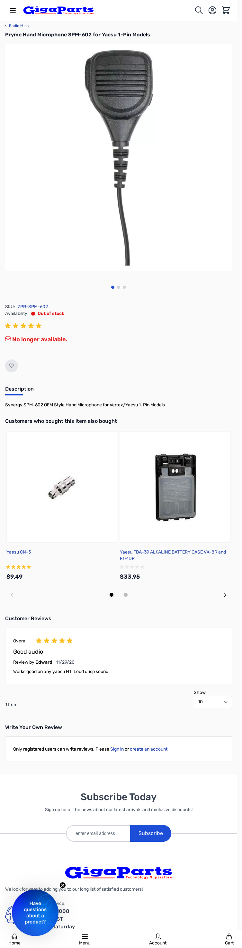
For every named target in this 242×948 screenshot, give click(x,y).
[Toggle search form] (199, 10)
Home (14, 940)
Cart (229, 940)
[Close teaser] (62, 885)
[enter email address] (98, 833)
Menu (84, 940)
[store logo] (58, 10)
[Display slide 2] (126, 595)
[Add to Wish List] (11, 365)
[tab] (19, 391)
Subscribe (151, 833)
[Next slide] (225, 595)
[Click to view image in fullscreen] (118, 157)
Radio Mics (17, 25)
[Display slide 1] (111, 595)
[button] (35, 912)
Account (157, 940)
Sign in (117, 749)
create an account (148, 749)
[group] (24, 326)
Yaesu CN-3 (18, 552)
